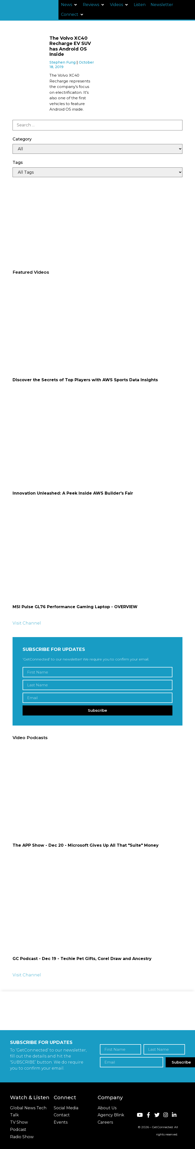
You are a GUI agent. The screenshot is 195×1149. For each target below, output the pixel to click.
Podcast (18, 1129)
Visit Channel (27, 623)
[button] (69, 5)
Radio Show (22, 1136)
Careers (105, 1122)
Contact (62, 1115)
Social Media (66, 1108)
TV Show (19, 1122)
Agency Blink (111, 1115)
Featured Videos (31, 272)
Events (61, 1122)
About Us (107, 1108)
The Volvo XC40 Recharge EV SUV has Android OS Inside (70, 46)
